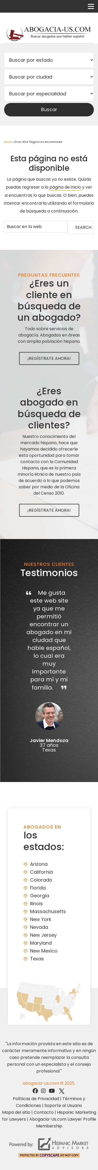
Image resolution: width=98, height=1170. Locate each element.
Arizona (39, 864)
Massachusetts (48, 911)
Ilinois (36, 903)
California (41, 872)
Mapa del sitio (16, 1112)
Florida (38, 887)
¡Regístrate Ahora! (49, 358)
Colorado (41, 880)
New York (40, 919)
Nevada (39, 927)
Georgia (39, 895)
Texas (37, 958)
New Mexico (43, 951)
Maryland (41, 943)
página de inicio (65, 187)
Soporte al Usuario (63, 1105)
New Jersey (43, 935)
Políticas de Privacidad (36, 1099)
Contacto (44, 1112)
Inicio (8, 142)
